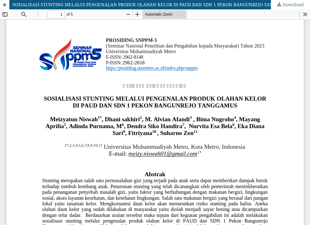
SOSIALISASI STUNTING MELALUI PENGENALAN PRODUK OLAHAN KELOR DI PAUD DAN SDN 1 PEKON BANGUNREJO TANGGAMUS (152, 5)
